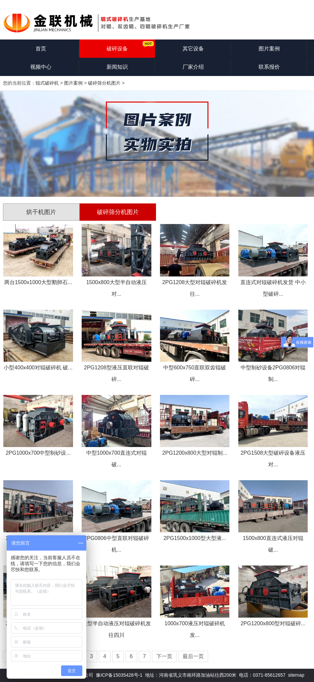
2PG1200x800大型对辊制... (194, 453)
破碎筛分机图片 (104, 83)
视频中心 (40, 67)
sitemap (296, 675)
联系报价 (269, 67)
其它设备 (193, 48)
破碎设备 (117, 48)
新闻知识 (117, 67)
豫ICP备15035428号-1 (119, 675)
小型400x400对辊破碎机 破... (38, 367)
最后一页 (193, 656)
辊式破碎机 (47, 83)
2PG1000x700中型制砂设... (38, 453)
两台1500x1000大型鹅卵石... (38, 282)
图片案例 (269, 48)
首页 (41, 48)
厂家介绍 (193, 67)
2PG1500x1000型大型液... (194, 538)
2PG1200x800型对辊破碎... (273, 623)
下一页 (164, 656)
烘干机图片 (41, 212)
